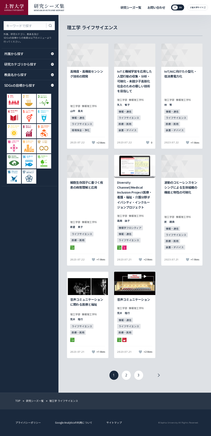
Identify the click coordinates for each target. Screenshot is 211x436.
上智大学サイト (196, 7)
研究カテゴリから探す (29, 64)
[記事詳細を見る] (87, 96)
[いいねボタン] (93, 142)
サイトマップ (114, 422)
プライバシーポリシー (28, 422)
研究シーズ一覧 (131, 7)
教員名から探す (29, 74)
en (180, 7)
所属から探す (29, 53)
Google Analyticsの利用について (73, 422)
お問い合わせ (156, 7)
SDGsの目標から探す (29, 85)
